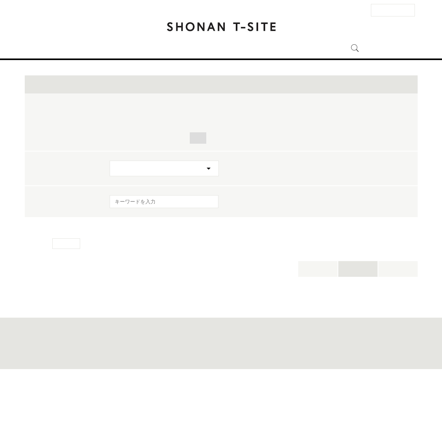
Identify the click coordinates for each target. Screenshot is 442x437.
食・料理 (209, 178)
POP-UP (172, 178)
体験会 (248, 169)
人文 (198, 198)
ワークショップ (291, 169)
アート (169, 198)
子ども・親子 (375, 178)
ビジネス (230, 198)
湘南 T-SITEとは (268, 48)
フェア (334, 169)
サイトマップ (173, 412)
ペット (152, 188)
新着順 (398, 329)
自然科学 (316, 188)
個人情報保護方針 (246, 412)
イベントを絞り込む (221, 144)
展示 (363, 169)
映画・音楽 (276, 188)
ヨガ (338, 178)
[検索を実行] (207, 264)
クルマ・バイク (362, 188)
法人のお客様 (393, 10)
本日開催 (318, 329)
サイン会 (182, 169)
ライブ (216, 169)
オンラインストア (319, 48)
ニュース (227, 48)
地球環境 (268, 198)
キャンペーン (128, 178)
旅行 (241, 178)
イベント (196, 48)
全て (117, 169)
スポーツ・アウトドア (289, 178)
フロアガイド (158, 48)
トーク (147, 169)
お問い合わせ (114, 412)
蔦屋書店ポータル (283, 412)
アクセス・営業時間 (108, 48)
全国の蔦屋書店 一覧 (321, 412)
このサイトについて (208, 412)
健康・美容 (233, 188)
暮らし (120, 188)
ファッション (128, 198)
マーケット (190, 188)
